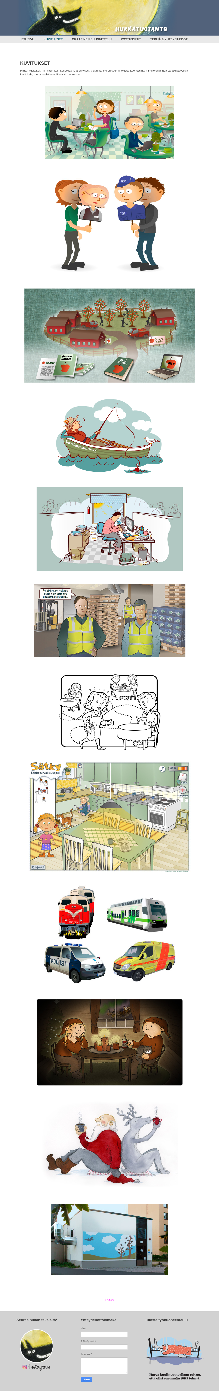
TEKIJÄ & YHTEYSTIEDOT (169, 39)
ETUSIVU (27, 39)
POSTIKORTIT (131, 39)
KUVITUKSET (53, 39)
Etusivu (109, 1299)
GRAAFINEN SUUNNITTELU (92, 39)
